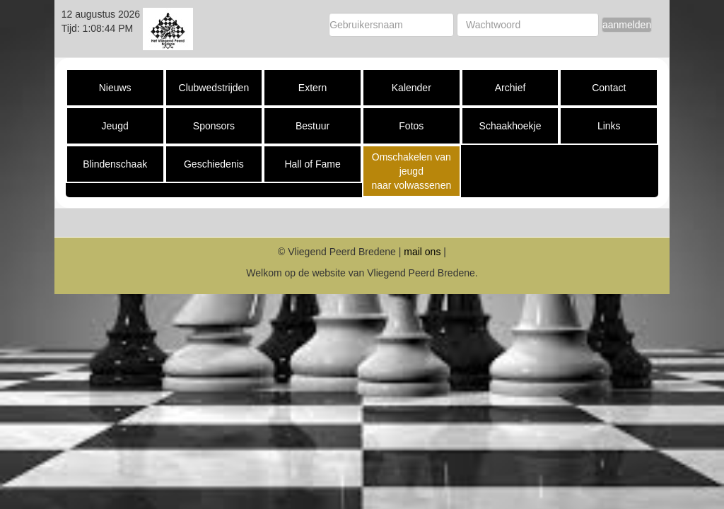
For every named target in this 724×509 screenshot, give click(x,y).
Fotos (411, 125)
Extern (312, 87)
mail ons (422, 251)
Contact (609, 87)
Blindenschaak (115, 164)
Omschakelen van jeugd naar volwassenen (411, 171)
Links (609, 125)
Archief (510, 87)
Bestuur (312, 125)
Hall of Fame (312, 164)
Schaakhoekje (510, 125)
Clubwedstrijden (214, 87)
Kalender (411, 87)
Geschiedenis (214, 164)
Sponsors (214, 125)
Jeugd (115, 125)
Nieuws (115, 87)
